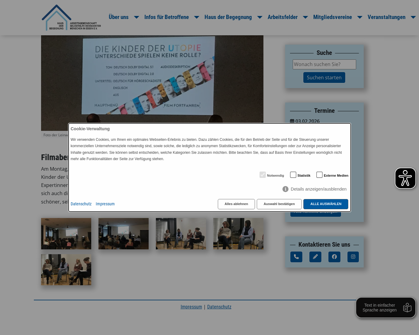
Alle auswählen (325, 204)
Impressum (105, 204)
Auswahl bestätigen (279, 204)
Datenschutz (81, 204)
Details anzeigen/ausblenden (318, 189)
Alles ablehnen (236, 204)
